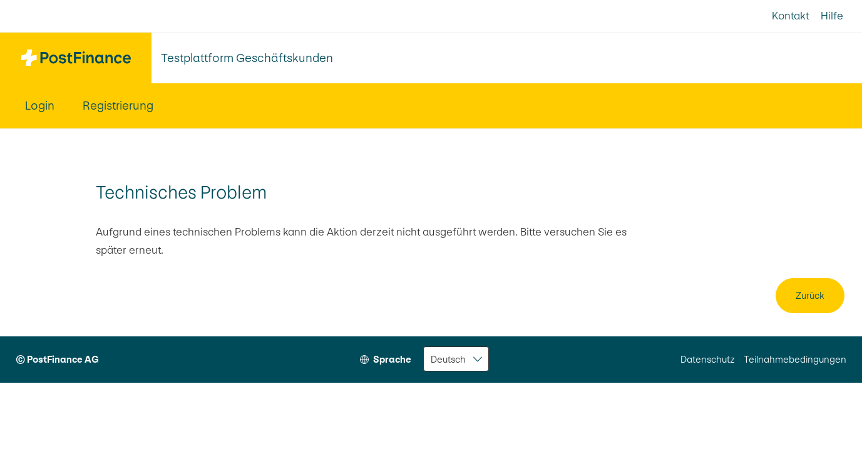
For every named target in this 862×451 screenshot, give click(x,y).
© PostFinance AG (57, 359)
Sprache (392, 359)
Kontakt (790, 16)
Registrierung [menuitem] (118, 105)
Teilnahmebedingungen (795, 359)
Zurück (810, 295)
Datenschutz (707, 359)
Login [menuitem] (39, 105)
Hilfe (832, 16)
